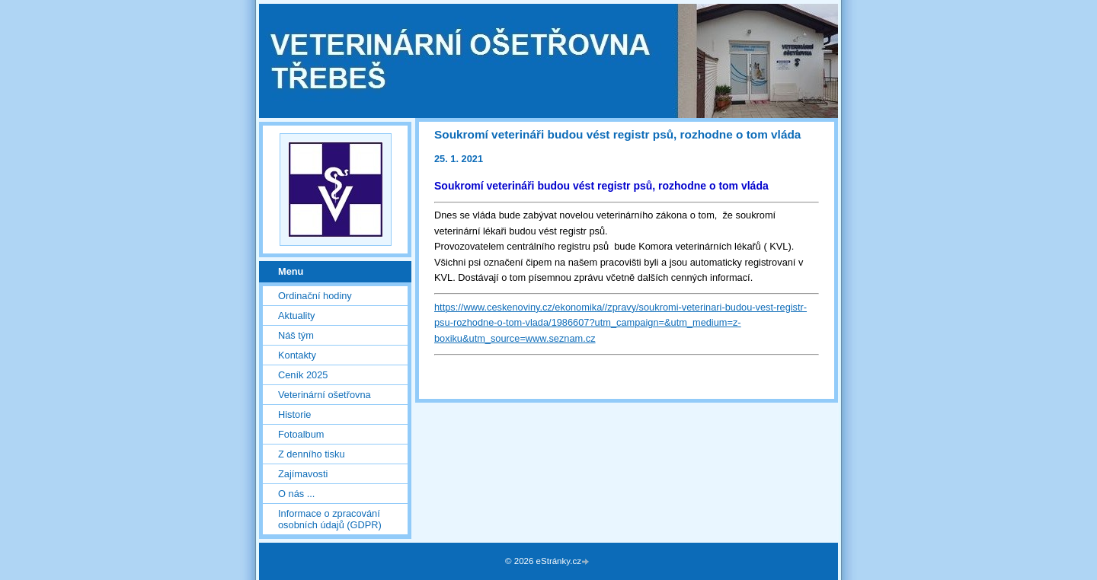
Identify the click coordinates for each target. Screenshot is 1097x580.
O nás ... (296, 493)
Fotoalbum (301, 434)
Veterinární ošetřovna (324, 394)
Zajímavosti (303, 474)
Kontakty (297, 355)
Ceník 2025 (303, 375)
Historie (294, 414)
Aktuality (296, 315)
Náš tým (296, 335)
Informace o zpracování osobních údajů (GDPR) (330, 519)
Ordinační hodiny (315, 295)
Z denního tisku (311, 454)
